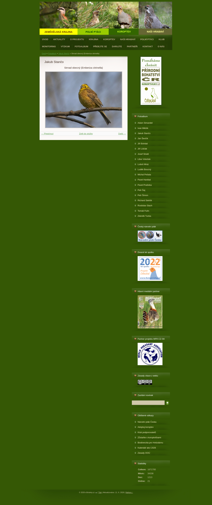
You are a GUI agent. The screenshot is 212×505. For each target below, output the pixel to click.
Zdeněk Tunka (144, 216)
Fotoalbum (81, 46)
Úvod (45, 39)
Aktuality (59, 39)
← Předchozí (47, 133)
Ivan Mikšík (143, 128)
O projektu (77, 39)
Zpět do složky (86, 133)
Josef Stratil (143, 154)
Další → (122, 133)
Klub (162, 39)
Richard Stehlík (145, 200)
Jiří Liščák (142, 148)
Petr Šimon (143, 195)
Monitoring (49, 46)
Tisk (100, 492)
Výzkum (65, 46)
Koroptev (109, 39)
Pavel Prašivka (145, 185)
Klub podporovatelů (147, 432)
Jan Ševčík (143, 138)
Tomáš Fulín (143, 211)
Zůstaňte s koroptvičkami (149, 437)
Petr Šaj (141, 190)
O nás (161, 46)
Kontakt (148, 46)
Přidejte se (100, 46)
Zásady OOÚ (144, 453)
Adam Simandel (145, 123)
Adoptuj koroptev (146, 427)
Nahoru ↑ (129, 492)
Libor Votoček (144, 159)
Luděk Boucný (144, 169)
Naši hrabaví (127, 39)
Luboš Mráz (143, 164)
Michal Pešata (144, 174)
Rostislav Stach (145, 205)
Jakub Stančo (63, 54)
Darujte (117, 46)
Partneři (132, 46)
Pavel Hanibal (144, 179)
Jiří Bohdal (143, 143)
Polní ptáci (147, 39)
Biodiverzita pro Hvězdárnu (150, 442)
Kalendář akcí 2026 (147, 448)
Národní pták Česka (147, 422)
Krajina (93, 39)
